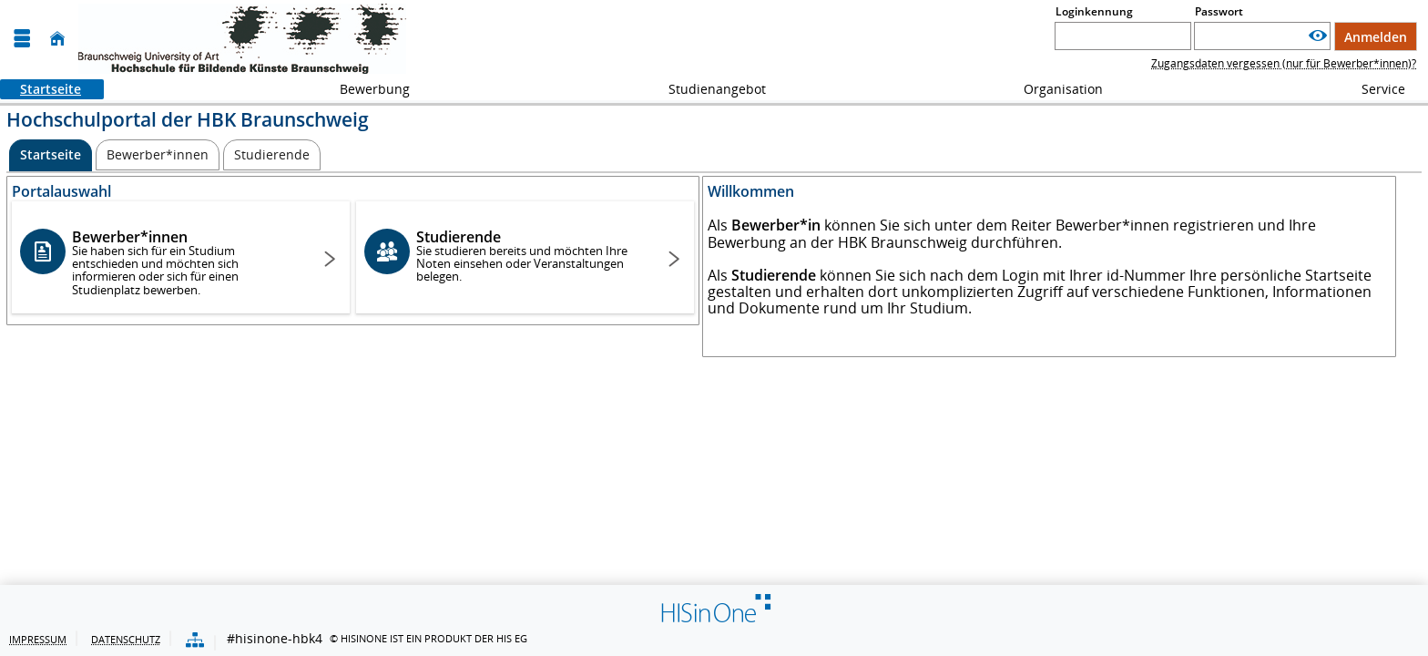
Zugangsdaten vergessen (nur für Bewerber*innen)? (1283, 63)
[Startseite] (57, 39)
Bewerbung (365, 88)
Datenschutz (125, 639)
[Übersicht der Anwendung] (195, 640)
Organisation (1053, 88)
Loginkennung (1094, 11)
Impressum (37, 639)
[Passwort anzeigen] (1318, 36)
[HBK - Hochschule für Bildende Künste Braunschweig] (242, 39)
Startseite (40, 88)
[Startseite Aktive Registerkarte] (50, 155)
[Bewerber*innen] (157, 154)
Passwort (1219, 11)
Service (1373, 88)
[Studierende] (272, 154)
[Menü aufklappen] (22, 39)
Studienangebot (707, 88)
